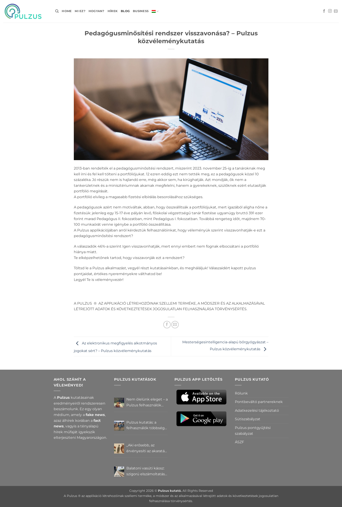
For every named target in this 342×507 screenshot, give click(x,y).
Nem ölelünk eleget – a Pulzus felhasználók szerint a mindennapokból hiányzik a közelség (147, 402)
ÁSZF (239, 442)
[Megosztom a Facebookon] (167, 324)
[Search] (57, 11)
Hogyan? (96, 11)
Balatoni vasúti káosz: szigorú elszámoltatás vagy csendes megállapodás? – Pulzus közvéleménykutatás (145, 471)
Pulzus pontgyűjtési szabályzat (253, 431)
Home (67, 11)
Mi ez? (80, 11)
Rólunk (241, 393)
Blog (125, 11)
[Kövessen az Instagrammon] (330, 11)
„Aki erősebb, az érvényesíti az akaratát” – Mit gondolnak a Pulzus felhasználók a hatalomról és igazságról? (147, 448)
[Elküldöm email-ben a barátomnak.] (175, 324)
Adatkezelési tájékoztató (257, 410)
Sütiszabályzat (247, 419)
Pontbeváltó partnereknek (259, 402)
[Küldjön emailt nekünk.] (336, 11)
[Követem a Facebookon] (324, 11)
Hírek (113, 11)
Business (141, 11)
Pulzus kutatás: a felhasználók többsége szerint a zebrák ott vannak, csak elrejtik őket (146, 425)
